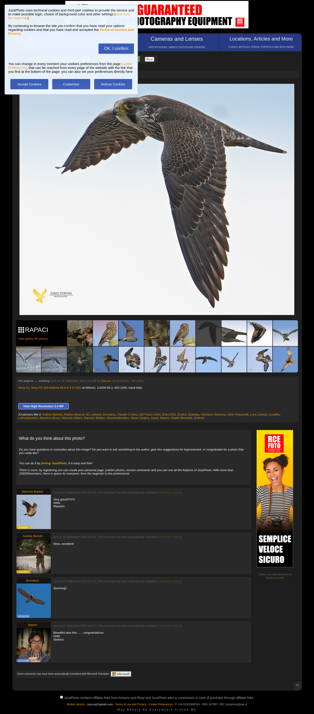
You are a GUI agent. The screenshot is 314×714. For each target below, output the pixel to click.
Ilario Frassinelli (237, 414)
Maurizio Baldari (94, 418)
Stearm (164, 418)
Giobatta (193, 414)
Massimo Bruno (49, 418)
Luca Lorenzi (258, 414)
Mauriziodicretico (117, 418)
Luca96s (274, 414)
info (281, 577)
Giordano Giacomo (213, 414)
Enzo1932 (169, 414)
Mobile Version (76, 704)
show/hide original (170, 492)
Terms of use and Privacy (130, 704)
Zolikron (199, 418)
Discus (106, 381)
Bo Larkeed (93, 414)
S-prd (154, 418)
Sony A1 (23, 387)
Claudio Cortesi (127, 414)
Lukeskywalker (28, 418)
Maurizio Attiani (72, 418)
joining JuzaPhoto (54, 463)
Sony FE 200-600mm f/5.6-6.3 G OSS (56, 387)
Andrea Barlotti (52, 414)
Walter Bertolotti (181, 418)
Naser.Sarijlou (140, 418)
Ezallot (181, 414)
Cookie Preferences (161, 704)
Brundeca (109, 414)
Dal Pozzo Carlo (150, 414)
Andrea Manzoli (73, 414)
